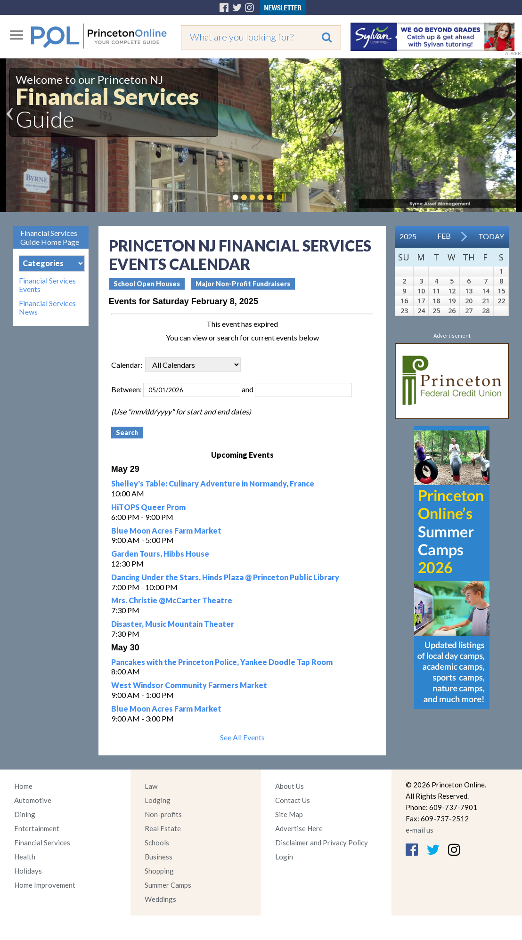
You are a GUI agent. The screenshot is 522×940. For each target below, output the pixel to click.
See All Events (242, 737)
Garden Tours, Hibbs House (160, 553)
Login (284, 856)
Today (491, 236)
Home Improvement (44, 885)
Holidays (28, 871)
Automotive (32, 800)
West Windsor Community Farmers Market (189, 685)
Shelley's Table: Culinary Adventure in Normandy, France (212, 483)
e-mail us (419, 830)
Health (24, 856)
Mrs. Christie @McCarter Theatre (171, 600)
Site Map (289, 814)
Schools (157, 842)
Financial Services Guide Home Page (49, 237)
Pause (283, 197)
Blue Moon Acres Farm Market (166, 530)
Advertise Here (299, 828)
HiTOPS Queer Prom (148, 506)
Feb (444, 235)
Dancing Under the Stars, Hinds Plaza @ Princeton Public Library (225, 577)
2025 (408, 236)
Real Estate (163, 828)
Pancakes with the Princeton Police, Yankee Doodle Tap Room (222, 661)
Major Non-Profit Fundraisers (243, 284)
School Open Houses (147, 284)
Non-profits (163, 814)
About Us (289, 786)
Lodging (158, 800)
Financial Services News (47, 307)
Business (158, 856)
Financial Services (42, 842)
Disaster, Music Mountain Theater (172, 623)
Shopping (159, 871)
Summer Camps (168, 885)
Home (23, 786)
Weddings (160, 899)
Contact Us (292, 800)
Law (151, 786)
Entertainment (36, 828)
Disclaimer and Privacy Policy (321, 842)
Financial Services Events (47, 284)
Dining (24, 814)
